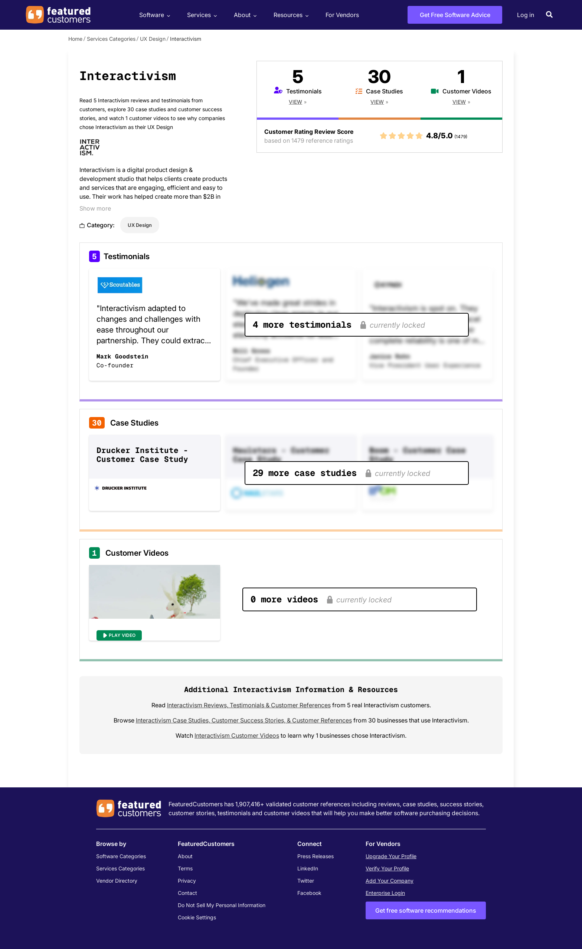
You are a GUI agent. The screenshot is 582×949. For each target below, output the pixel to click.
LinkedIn (307, 868)
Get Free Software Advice (455, 15)
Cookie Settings (197, 917)
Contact (187, 893)
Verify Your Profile (387, 868)
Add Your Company (389, 880)
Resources (290, 15)
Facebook (309, 893)
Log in (525, 15)
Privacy (187, 880)
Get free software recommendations (425, 910)
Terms (185, 868)
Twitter (305, 880)
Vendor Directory (116, 880)
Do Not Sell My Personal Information (221, 905)
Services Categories (111, 39)
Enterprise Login (385, 893)
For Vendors (342, 15)
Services (201, 15)
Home (75, 39)
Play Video (122, 635)
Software (153, 15)
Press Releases (315, 856)
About (244, 15)
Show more (95, 208)
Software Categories (121, 856)
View (295, 102)
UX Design (153, 39)
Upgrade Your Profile (391, 856)
